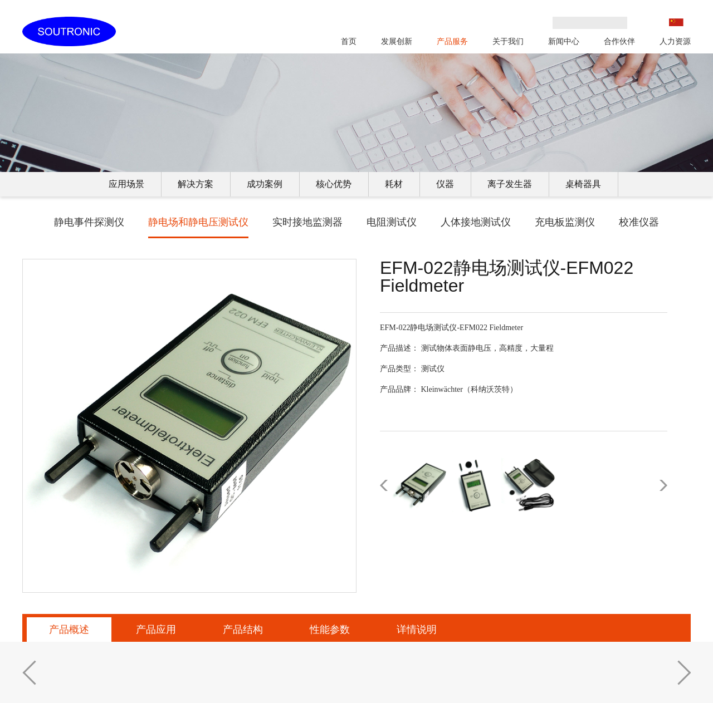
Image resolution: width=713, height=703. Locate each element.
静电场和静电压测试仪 (198, 222)
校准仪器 (639, 222)
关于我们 (508, 41)
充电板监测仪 (565, 222)
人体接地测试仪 (476, 222)
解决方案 (195, 184)
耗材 (394, 184)
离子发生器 (509, 184)
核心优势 (333, 184)
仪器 (445, 184)
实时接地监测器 (307, 222)
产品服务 (452, 41)
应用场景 (126, 184)
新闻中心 (563, 41)
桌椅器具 (583, 184)
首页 (348, 41)
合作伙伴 (619, 41)
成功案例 (264, 184)
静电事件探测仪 (89, 222)
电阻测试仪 (392, 222)
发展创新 (396, 41)
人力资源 (675, 41)
